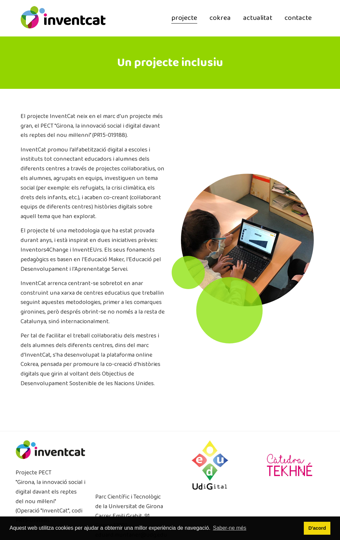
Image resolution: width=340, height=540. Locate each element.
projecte (184, 18)
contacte (298, 18)
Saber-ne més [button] (229, 528)
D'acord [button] (317, 528)
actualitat (257, 18)
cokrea (220, 18)
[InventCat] (63, 18)
